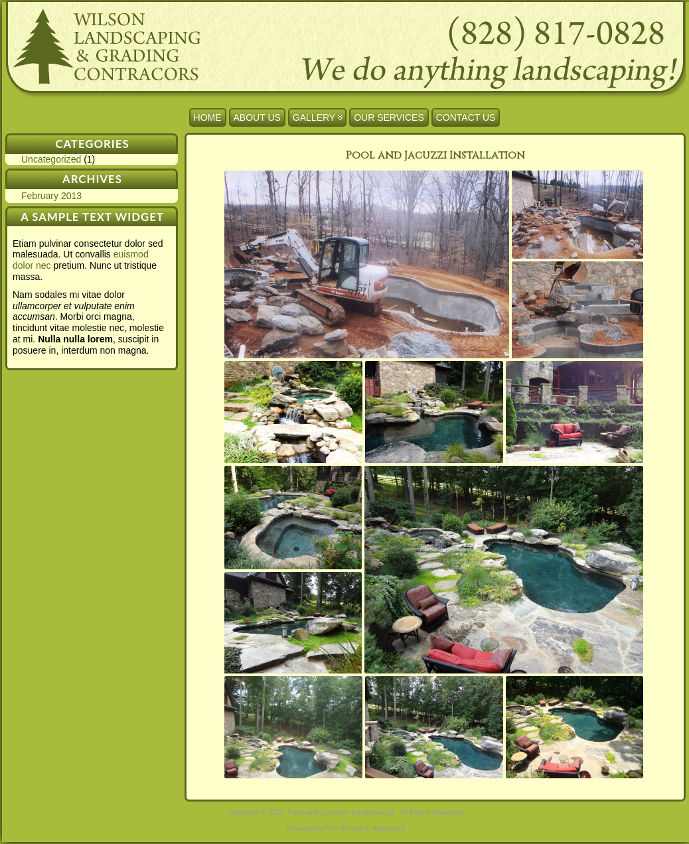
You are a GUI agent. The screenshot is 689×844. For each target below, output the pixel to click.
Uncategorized (51, 159)
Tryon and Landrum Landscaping (340, 812)
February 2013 (51, 195)
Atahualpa (388, 828)
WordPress (344, 828)
